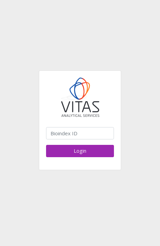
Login (80, 150)
